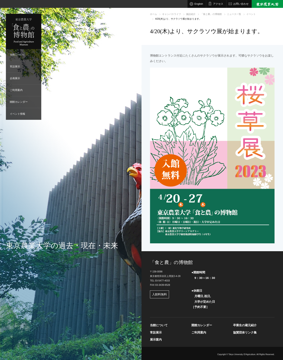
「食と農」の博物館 (211, 14)
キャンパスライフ (171, 14)
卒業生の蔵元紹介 (245, 325)
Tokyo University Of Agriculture (241, 354)
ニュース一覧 (234, 14)
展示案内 (156, 339)
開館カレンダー (19, 101)
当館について (17, 54)
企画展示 (15, 78)
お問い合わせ (241, 3)
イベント (251, 14)
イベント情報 (17, 113)
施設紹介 (191, 14)
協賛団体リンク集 (245, 332)
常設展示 (15, 66)
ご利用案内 (16, 90)
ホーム (153, 14)
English (198, 3)
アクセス (218, 3)
